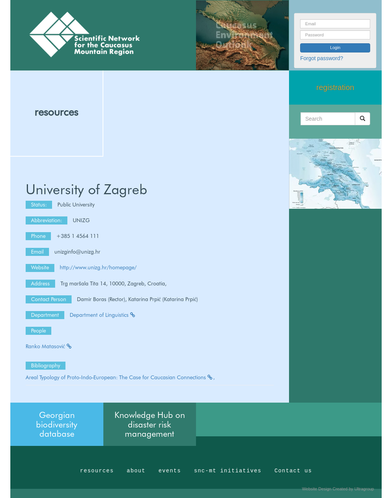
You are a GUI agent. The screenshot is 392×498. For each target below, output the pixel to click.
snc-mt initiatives (227, 471)
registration (335, 87)
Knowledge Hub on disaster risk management (149, 424)
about (136, 471)
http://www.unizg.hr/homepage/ (98, 267)
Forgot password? (321, 58)
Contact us (293, 471)
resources (56, 111)
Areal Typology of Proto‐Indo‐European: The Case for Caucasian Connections (120, 377)
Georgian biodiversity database (56, 424)
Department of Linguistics (103, 315)
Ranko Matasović (49, 346)
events (169, 471)
